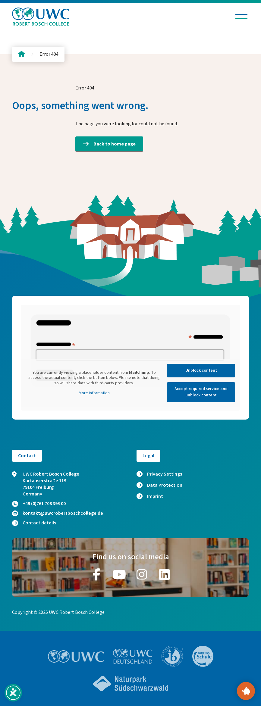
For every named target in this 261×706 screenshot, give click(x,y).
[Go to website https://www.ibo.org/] (172, 656)
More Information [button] (94, 393)
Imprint (155, 496)
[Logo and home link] (40, 17)
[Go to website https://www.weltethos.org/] (203, 656)
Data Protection (164, 485)
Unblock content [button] (201, 370)
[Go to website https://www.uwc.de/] (132, 656)
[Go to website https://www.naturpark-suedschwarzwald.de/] (130, 683)
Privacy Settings (164, 474)
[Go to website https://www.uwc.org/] (76, 656)
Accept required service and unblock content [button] (201, 392)
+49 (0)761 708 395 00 (39, 503)
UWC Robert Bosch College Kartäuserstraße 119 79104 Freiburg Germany (45, 484)
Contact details (34, 523)
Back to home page (109, 144)
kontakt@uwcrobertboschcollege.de (57, 513)
